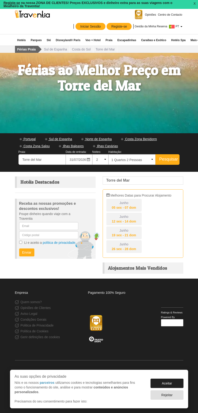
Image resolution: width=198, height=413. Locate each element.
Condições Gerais (34, 319)
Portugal (28, 139)
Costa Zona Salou (35, 146)
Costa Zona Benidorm (139, 139)
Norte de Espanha (96, 139)
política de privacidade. (59, 242)
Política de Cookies (35, 331)
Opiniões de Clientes (36, 308)
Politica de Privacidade (37, 325)
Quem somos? (31, 302)
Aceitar (167, 383)
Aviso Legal (29, 314)
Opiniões (150, 14)
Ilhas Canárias (105, 146)
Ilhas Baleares (71, 146)
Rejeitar (167, 395)
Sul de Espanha (58, 139)
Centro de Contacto (170, 14)
